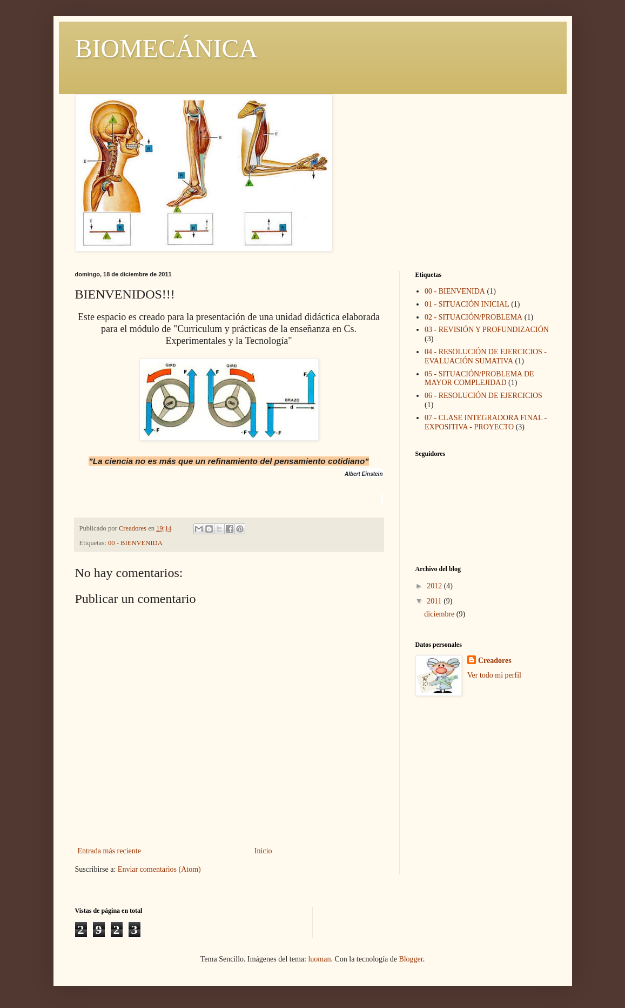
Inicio (263, 851)
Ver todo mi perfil (494, 675)
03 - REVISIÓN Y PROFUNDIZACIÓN (487, 330)
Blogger (410, 959)
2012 (435, 586)
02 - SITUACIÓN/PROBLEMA (473, 317)
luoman (319, 959)
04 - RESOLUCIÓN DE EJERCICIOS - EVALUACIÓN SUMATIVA (486, 356)
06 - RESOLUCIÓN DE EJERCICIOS (483, 396)
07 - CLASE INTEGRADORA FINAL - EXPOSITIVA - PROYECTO (486, 422)
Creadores (495, 660)
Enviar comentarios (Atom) (159, 869)
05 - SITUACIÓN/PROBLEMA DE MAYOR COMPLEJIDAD (479, 378)
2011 (435, 601)
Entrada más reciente (109, 851)
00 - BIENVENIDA (135, 543)
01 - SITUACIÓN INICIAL (467, 304)
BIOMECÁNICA (166, 48)
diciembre (440, 614)
